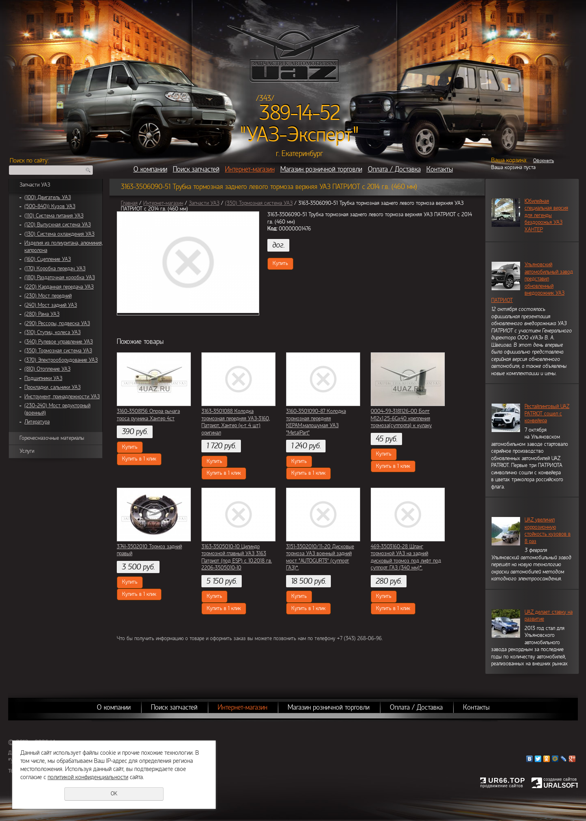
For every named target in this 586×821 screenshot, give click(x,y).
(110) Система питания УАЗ (53, 216)
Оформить (543, 160)
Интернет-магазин (250, 169)
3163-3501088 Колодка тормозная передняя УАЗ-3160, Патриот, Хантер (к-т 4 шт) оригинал (235, 422)
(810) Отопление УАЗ (47, 369)
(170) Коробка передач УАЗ (54, 268)
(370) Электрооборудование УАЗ (61, 360)
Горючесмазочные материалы (52, 438)
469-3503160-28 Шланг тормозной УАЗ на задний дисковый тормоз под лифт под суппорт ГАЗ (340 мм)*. (406, 557)
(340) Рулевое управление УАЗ (58, 342)
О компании (150, 169)
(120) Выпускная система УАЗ (57, 225)
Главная (129, 203)
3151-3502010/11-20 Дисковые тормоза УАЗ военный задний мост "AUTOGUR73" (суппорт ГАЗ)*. (320, 557)
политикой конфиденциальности (88, 777)
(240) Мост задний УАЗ (50, 305)
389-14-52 (299, 113)
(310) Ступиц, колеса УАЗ (52, 332)
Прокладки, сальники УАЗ (52, 387)
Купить (280, 263)
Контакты (439, 169)
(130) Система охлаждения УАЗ (59, 234)
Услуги (27, 451)
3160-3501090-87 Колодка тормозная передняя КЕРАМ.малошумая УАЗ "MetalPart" (316, 422)
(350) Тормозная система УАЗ (58, 351)
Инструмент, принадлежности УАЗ (62, 396)
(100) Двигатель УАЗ (47, 197)
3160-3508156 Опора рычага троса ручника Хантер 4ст (148, 415)
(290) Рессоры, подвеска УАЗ (57, 323)
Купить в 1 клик (139, 459)
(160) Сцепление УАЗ (47, 259)
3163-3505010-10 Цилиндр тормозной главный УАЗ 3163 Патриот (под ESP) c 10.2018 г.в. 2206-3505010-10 (236, 557)
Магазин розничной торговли (321, 169)
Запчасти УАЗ (35, 185)
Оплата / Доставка (394, 169)
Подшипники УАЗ (43, 378)
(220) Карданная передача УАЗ (59, 287)
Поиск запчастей (196, 169)
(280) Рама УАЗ (41, 314)
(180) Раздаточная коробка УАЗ (59, 277)
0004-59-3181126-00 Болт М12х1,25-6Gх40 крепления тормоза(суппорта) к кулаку (401, 418)
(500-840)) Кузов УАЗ (49, 206)
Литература (37, 422)
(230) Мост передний (48, 296)
